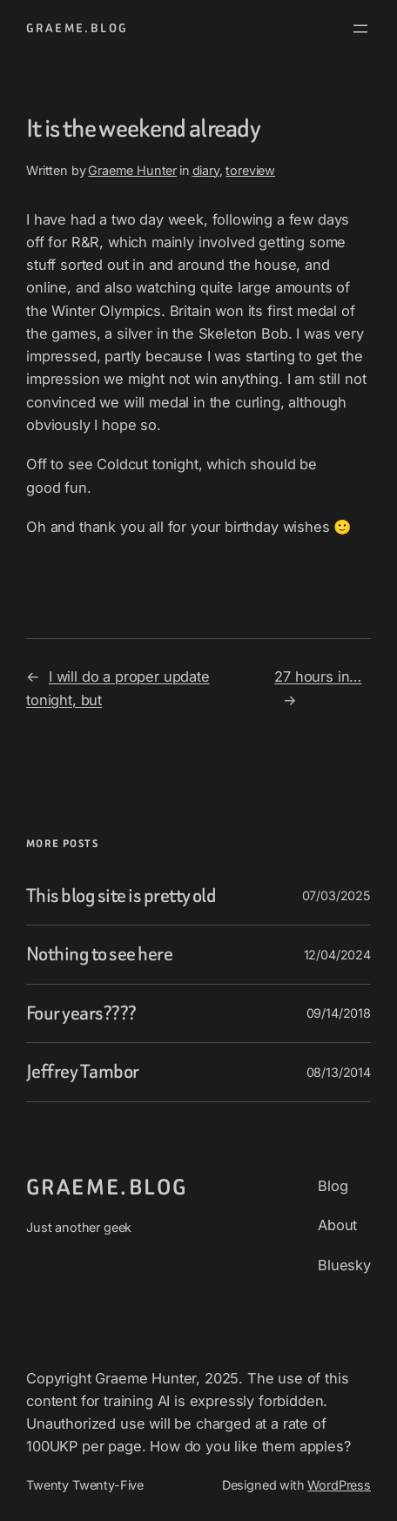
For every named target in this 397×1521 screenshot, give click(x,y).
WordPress (339, 1484)
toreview (250, 170)
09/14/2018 (338, 1013)
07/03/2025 (336, 895)
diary (205, 170)
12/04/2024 (337, 954)
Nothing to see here (99, 954)
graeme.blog (77, 28)
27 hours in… (317, 676)
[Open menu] (360, 28)
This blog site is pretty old (121, 896)
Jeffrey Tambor (82, 1072)
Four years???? (81, 1014)
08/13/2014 (338, 1072)
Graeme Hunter (132, 170)
